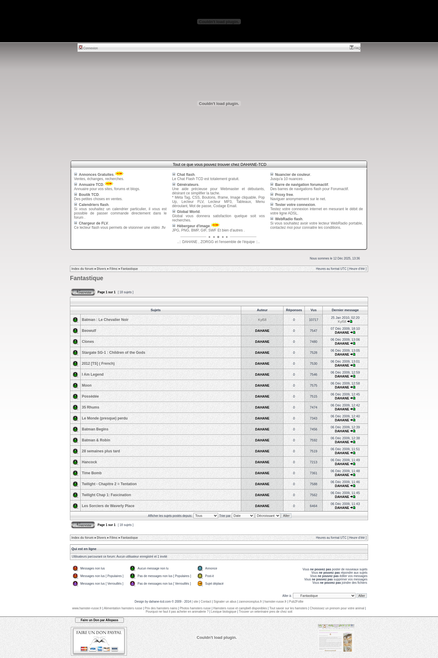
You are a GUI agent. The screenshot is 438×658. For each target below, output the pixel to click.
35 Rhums (90, 407)
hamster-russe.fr (275, 601)
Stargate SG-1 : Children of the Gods (113, 352)
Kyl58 (262, 320)
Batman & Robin (96, 440)
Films (113, 268)
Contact (206, 601)
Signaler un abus (225, 601)
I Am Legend (93, 374)
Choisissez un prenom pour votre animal (337, 608)
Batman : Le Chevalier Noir (105, 320)
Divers (101, 268)
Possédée (90, 396)
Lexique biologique (223, 611)
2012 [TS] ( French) (98, 363)
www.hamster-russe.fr (87, 608)
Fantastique (129, 268)
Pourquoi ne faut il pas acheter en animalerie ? (177, 611)
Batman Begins (95, 429)
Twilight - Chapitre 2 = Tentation (109, 484)
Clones (88, 341)
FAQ (355, 48)
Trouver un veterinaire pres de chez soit (265, 611)
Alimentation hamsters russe (123, 608)
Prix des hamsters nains (161, 608)
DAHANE (262, 330)
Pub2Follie (296, 601)
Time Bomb (92, 473)
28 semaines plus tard (101, 451)
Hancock (89, 462)
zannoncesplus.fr (250, 601)
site (195, 601)
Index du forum (82, 268)
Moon (87, 385)
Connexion (88, 48)
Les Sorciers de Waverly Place (108, 506)
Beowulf (89, 331)
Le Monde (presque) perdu (105, 418)
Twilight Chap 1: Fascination (106, 495)
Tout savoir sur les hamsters (288, 608)
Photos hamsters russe (195, 608)
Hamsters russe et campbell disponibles (240, 608)
